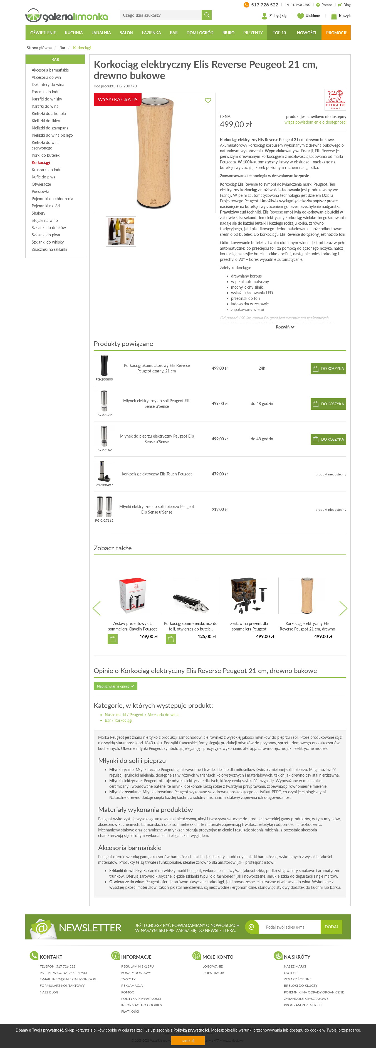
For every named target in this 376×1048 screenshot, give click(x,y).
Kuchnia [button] (74, 32)
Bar (62, 47)
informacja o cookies (141, 1005)
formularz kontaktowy (62, 985)
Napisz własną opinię (115, 686)
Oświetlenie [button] (43, 32)
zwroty (128, 979)
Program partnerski (302, 1005)
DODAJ (331, 926)
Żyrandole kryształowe (306, 999)
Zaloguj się (273, 16)
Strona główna (39, 47)
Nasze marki (115, 714)
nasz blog (49, 992)
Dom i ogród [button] (200, 32)
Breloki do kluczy (300, 985)
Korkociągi (82, 47)
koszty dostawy (136, 973)
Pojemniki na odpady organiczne (314, 992)
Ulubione (308, 16)
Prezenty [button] (253, 32)
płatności (130, 1011)
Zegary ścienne (297, 979)
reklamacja (132, 985)
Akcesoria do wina (163, 714)
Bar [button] (174, 32)
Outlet (290, 973)
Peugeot (137, 714)
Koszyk (341, 16)
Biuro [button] (228, 32)
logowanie (212, 966)
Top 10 (279, 32)
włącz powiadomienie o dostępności (315, 122)
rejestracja (213, 973)
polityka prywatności (141, 999)
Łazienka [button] (151, 32)
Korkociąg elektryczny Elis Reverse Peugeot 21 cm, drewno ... (307, 629)
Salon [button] (126, 32)
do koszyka (332, 368)
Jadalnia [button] (101, 32)
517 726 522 (65, 966)
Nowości (306, 32)
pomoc (127, 992)
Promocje (336, 32)
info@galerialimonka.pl (74, 979)
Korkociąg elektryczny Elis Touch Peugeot (157, 474)
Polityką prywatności (191, 1030)
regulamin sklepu (137, 966)
